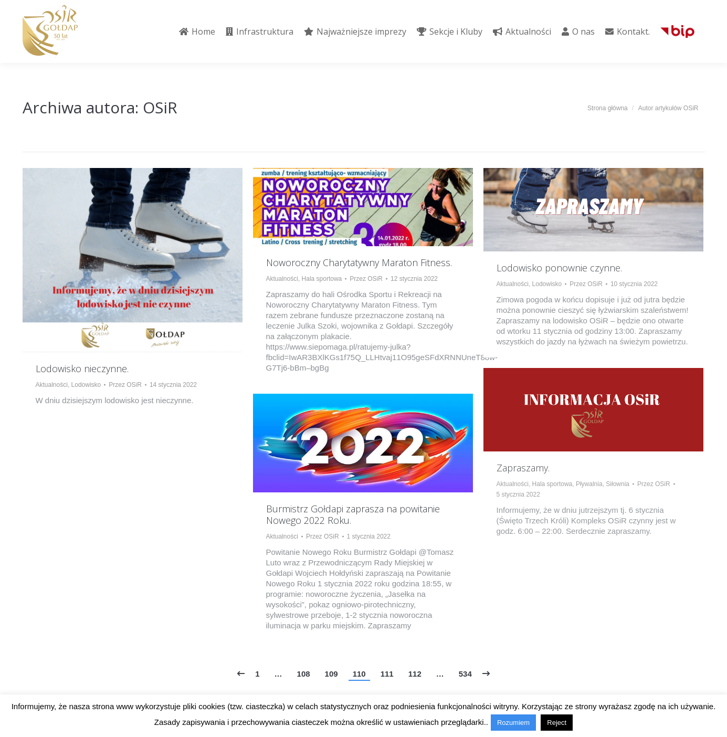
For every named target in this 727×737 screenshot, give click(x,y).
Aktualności (52, 384)
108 (303, 673)
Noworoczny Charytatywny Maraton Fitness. (359, 262)
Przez (125, 384)
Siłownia (617, 484)
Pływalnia (589, 484)
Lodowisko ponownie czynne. (559, 267)
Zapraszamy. (523, 467)
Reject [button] (556, 723)
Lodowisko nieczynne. (82, 368)
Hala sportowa (322, 278)
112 (415, 673)
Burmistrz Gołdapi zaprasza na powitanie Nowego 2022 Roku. (353, 514)
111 (387, 673)
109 (331, 673)
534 (465, 673)
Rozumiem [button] (513, 723)
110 (359, 673)
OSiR (160, 107)
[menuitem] (197, 31)
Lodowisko (86, 384)
